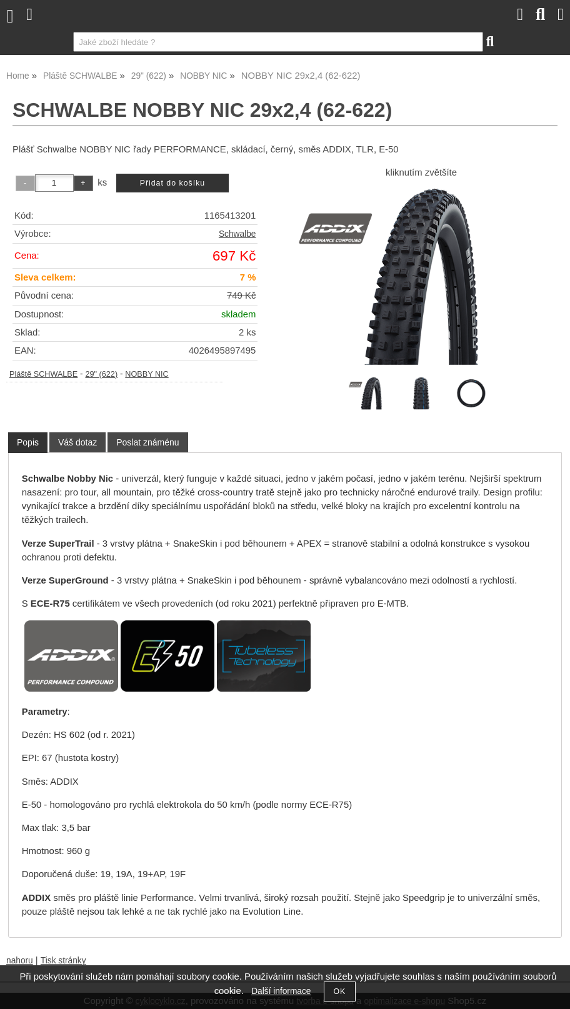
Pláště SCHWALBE (43, 374)
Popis (28, 442)
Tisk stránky (63, 960)
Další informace (281, 991)
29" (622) (101, 374)
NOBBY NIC (146, 374)
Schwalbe (237, 234)
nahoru (19, 960)
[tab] (28, 442)
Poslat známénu (147, 442)
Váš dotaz (77, 442)
